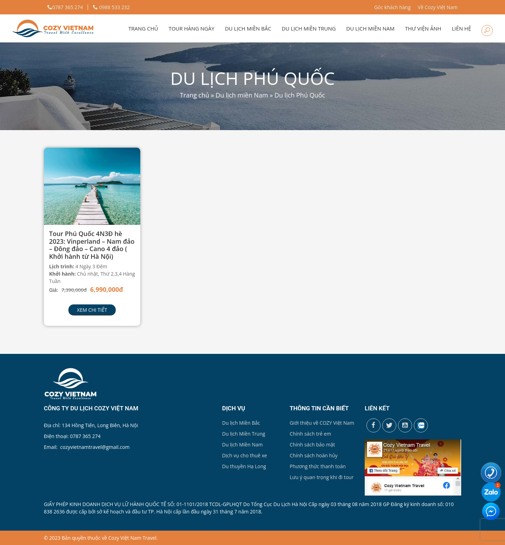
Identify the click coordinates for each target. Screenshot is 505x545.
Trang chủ (143, 28)
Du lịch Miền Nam (242, 444)
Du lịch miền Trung (309, 28)
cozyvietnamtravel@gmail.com (95, 447)
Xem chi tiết (92, 310)
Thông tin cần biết (319, 408)
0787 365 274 (65, 7)
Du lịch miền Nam (370, 28)
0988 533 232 (111, 7)
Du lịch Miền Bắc (241, 422)
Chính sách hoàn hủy (313, 455)
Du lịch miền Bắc (248, 28)
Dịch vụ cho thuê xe (244, 455)
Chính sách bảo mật (312, 444)
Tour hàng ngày (192, 28)
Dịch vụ (233, 408)
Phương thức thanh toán (318, 466)
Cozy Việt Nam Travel (132, 537)
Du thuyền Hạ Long (244, 466)
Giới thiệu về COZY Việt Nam (322, 422)
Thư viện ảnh (423, 28)
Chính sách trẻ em (310, 433)
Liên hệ (461, 28)
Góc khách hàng (392, 7)
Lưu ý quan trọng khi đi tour (322, 477)
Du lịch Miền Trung (243, 433)
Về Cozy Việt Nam (438, 7)
